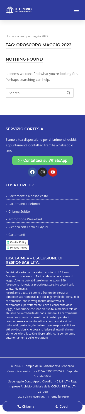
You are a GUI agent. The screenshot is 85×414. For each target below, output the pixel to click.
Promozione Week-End (25, 219)
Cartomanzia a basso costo (28, 196)
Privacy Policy (18, 247)
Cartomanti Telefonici (24, 204)
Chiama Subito (19, 211)
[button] (26, 406)
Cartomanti (16, 234)
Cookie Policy (18, 242)
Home (10, 36)
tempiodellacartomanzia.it (22, 297)
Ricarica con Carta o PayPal (28, 227)
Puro (65, 396)
